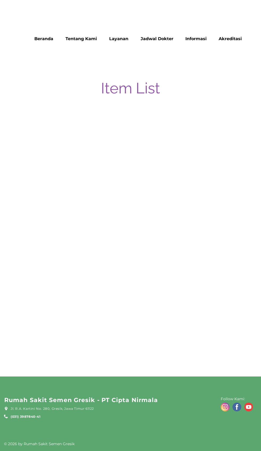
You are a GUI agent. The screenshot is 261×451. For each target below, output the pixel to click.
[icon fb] (237, 407)
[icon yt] (248, 407)
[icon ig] (225, 407)
